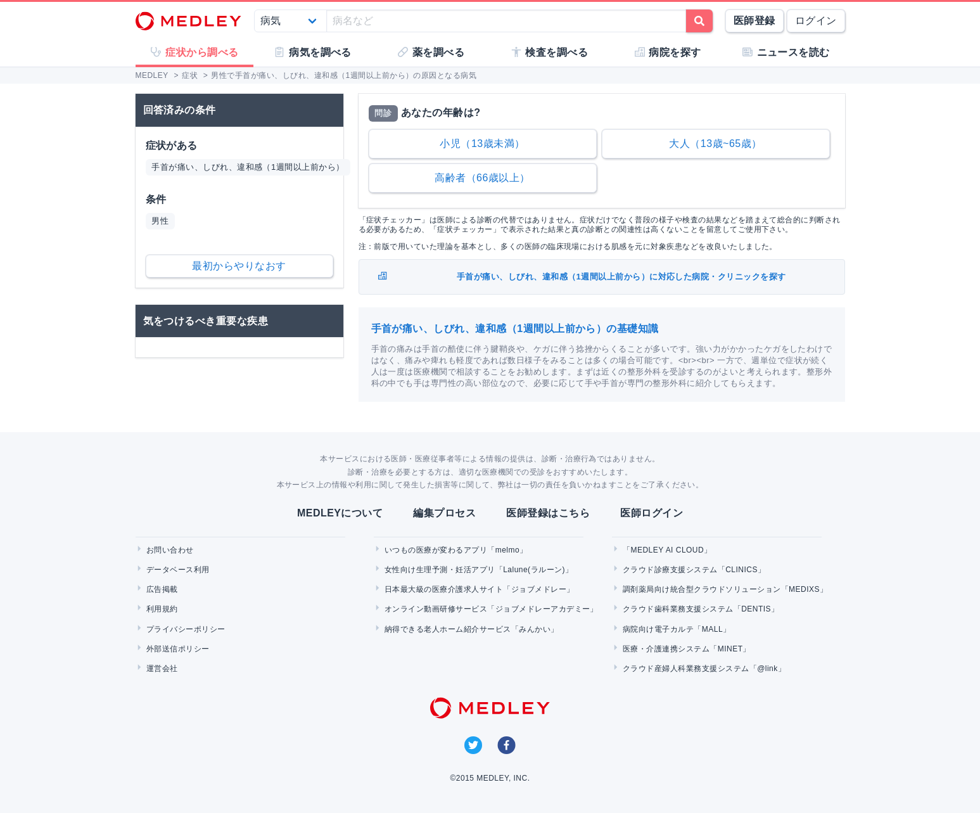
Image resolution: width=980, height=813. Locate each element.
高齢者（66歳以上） (482, 177)
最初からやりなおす (239, 265)
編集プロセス (444, 513)
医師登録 (754, 20)
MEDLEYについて (340, 513)
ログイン (816, 20)
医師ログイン (651, 513)
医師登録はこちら (548, 513)
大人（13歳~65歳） (715, 143)
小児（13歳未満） (482, 143)
